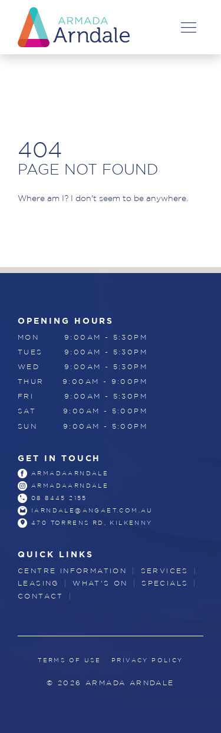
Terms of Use (69, 660)
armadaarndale (69, 473)
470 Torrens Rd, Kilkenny (92, 523)
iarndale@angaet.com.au (92, 510)
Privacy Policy (147, 660)
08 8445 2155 (59, 498)
